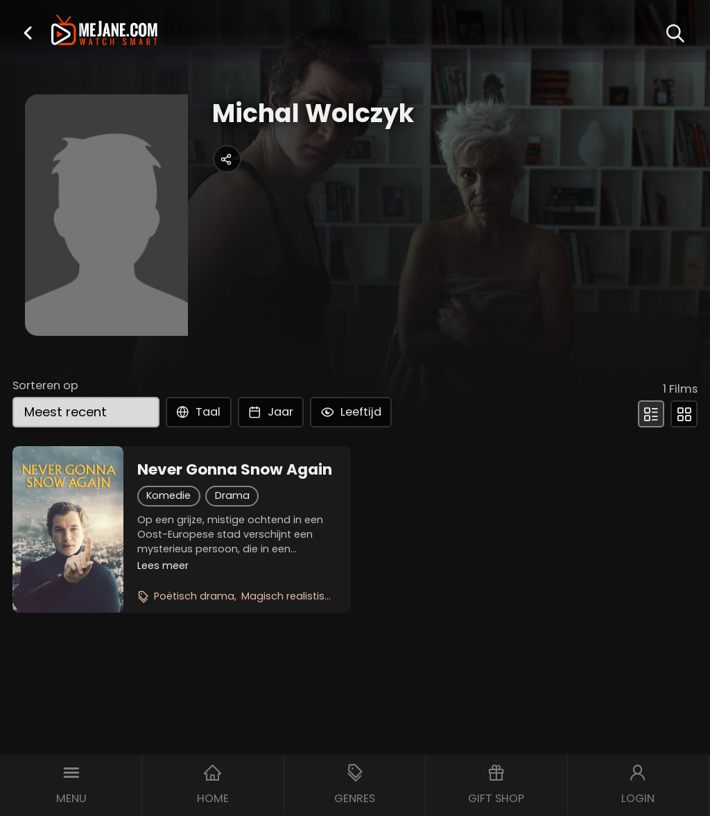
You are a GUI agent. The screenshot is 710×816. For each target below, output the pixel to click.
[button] (28, 32)
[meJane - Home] (104, 32)
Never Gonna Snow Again (234, 469)
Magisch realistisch (289, 596)
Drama (232, 495)
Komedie (168, 495)
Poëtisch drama (194, 596)
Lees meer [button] (163, 565)
